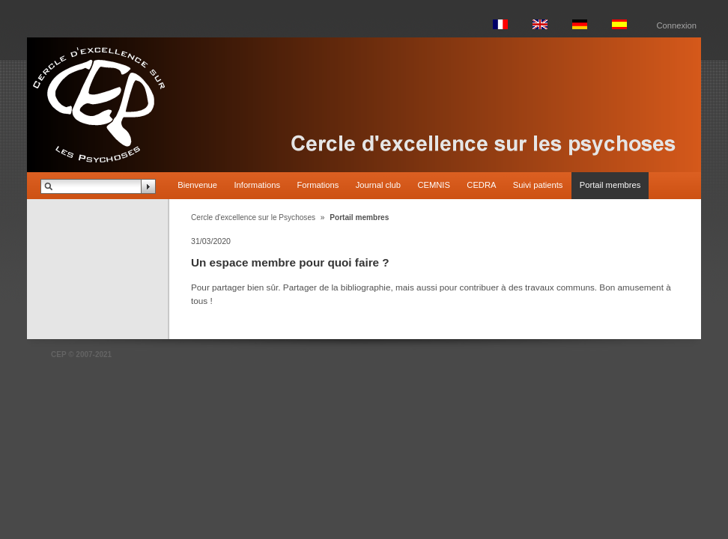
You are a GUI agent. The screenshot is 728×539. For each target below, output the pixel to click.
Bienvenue (197, 184)
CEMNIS (433, 184)
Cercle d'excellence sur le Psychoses (253, 217)
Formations (318, 184)
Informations (257, 184)
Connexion (677, 25)
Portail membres (610, 184)
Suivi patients (538, 184)
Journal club (378, 184)
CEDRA (481, 184)
